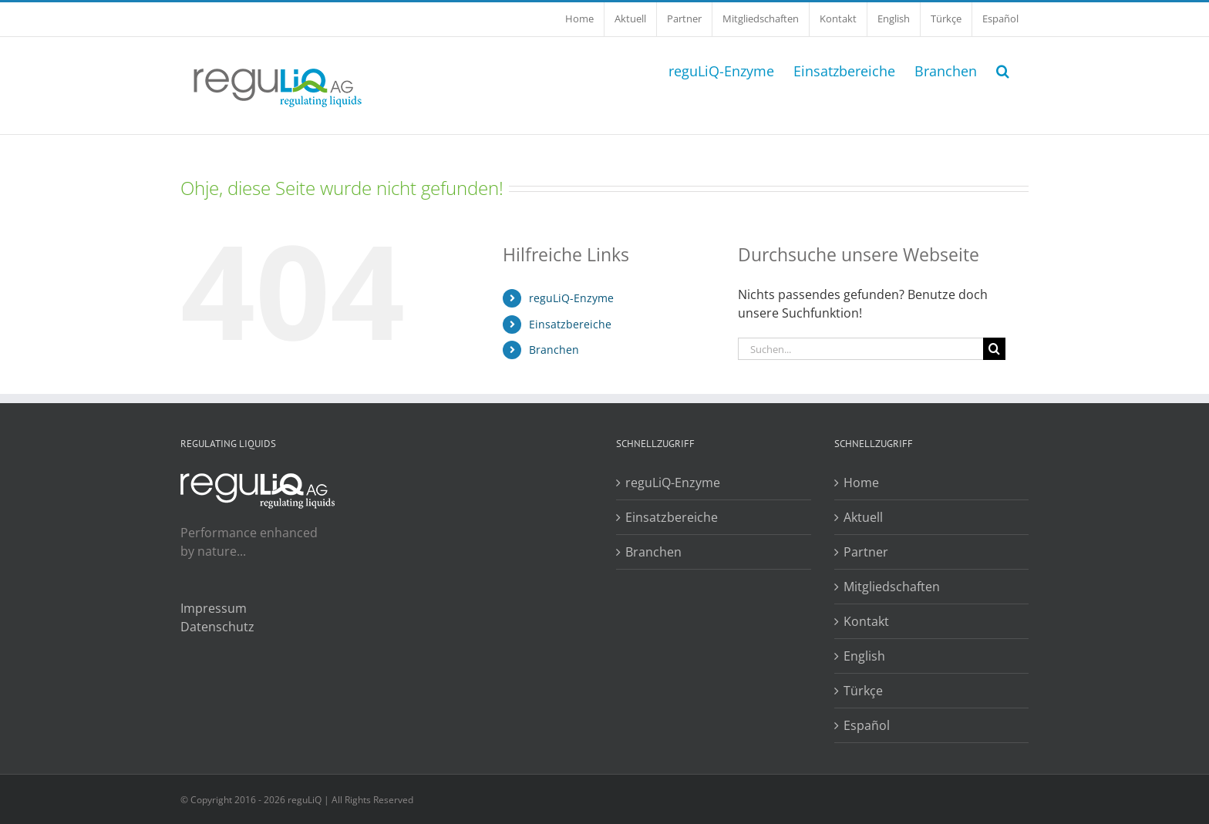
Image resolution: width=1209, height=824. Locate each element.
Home (861, 482)
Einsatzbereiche (570, 324)
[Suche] (994, 349)
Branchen (554, 349)
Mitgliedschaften (892, 586)
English (864, 655)
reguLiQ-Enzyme (571, 298)
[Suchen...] (860, 349)
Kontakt (866, 621)
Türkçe (863, 690)
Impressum (213, 608)
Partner (866, 551)
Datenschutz (217, 626)
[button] (1002, 69)
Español (867, 725)
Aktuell (863, 517)
